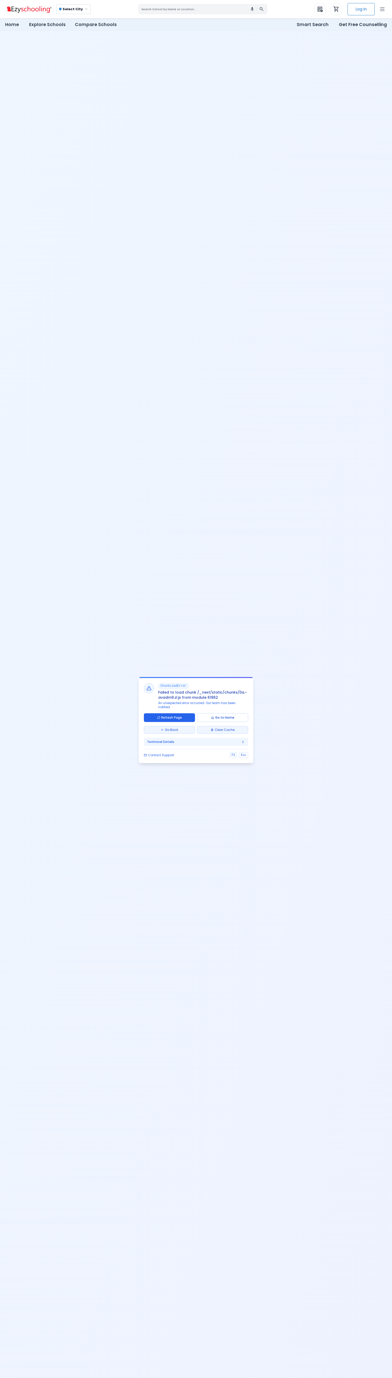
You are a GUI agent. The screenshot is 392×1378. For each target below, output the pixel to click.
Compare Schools (96, 24)
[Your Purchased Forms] (320, 9)
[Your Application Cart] (336, 9)
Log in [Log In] (361, 9)
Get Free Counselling (363, 24)
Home (12, 24)
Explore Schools (47, 24)
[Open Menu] (382, 9)
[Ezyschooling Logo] (28, 9)
